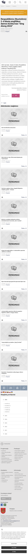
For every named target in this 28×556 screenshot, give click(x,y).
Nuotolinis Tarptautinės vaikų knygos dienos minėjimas (12, 373)
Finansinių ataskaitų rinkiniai (7, 475)
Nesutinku (14, 547)
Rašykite (4, 498)
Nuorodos (17, 472)
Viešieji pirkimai (4, 480)
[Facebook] (2, 505)
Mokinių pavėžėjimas (19, 455)
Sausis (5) (7, 411)
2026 (6, 399)
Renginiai (14, 6)
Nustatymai (14, 543)
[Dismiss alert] (25, 12)
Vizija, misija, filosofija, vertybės (6, 453)
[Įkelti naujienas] (9, 2)
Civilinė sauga (17, 486)
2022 (6, 426)
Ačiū (15, 95)
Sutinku (14, 551)
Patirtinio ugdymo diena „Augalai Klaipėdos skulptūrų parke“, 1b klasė (12, 189)
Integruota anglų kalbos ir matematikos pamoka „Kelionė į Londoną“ (13, 251)
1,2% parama (4, 481)
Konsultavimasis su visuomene (19, 478)
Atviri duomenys (18, 489)
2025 (6, 415)
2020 (6, 434)
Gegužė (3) (7, 403)
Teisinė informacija (18, 487)
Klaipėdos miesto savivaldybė (16, 510)
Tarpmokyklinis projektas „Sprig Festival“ (11, 342)
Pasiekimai (3, 450)
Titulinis (2, 6)
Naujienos (8, 6)
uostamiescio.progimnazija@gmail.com (11, 520)
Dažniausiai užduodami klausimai (19, 481)
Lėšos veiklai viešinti (5, 476)
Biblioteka (17, 460)
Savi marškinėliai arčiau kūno (8, 127)
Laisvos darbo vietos (19, 474)
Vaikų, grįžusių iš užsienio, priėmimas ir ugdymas (6, 462)
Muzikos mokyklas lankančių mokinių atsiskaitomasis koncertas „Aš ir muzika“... (11, 220)
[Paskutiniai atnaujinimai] (15, 2)
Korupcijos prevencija (19, 484)
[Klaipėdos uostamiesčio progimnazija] (3, 2)
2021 (6, 430)
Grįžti (5, 103)
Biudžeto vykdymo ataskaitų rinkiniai (7, 473)
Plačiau (23, 135)
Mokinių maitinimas (19, 457)
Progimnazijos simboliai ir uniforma (6, 456)
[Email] (5, 505)
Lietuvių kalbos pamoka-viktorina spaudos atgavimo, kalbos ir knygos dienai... (11, 312)
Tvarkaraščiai (5, 444)
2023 (6, 423)
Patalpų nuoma (18, 458)
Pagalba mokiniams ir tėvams (21, 453)
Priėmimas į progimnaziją (6, 459)
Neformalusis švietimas (19, 452)
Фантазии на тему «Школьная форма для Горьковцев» (11, 158)
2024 (6, 419)
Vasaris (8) (7, 409)
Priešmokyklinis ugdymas (20, 450)
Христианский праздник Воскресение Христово (13, 281)
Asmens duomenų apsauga (20, 475)
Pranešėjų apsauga (18, 483)
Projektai (3, 478)
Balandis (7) (7, 405)
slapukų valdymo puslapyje (15, 538)
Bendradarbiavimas (5, 458)
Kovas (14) (7, 407)
